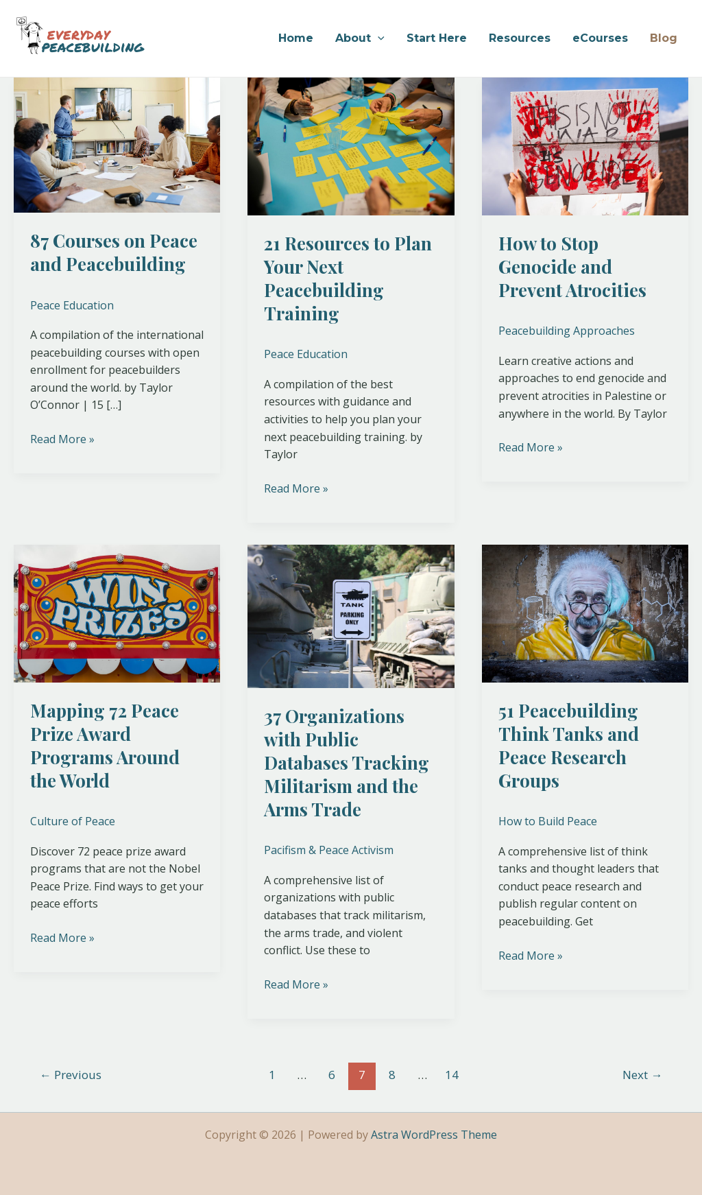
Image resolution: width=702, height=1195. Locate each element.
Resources (519, 38)
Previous (70, 1074)
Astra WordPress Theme (434, 1134)
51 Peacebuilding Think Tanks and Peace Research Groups (568, 745)
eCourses (600, 38)
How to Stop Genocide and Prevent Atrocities (572, 266)
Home (295, 38)
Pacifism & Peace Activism (329, 849)
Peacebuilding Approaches (566, 330)
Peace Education (72, 305)
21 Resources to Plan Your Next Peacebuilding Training (348, 277)
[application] (378, 38)
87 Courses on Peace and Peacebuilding (113, 252)
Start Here (437, 38)
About (360, 38)
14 (452, 1074)
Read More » (62, 439)
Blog (663, 38)
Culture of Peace (72, 821)
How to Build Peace (547, 821)
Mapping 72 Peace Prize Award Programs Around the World (105, 745)
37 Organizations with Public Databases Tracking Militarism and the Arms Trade (346, 762)
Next (642, 1074)
